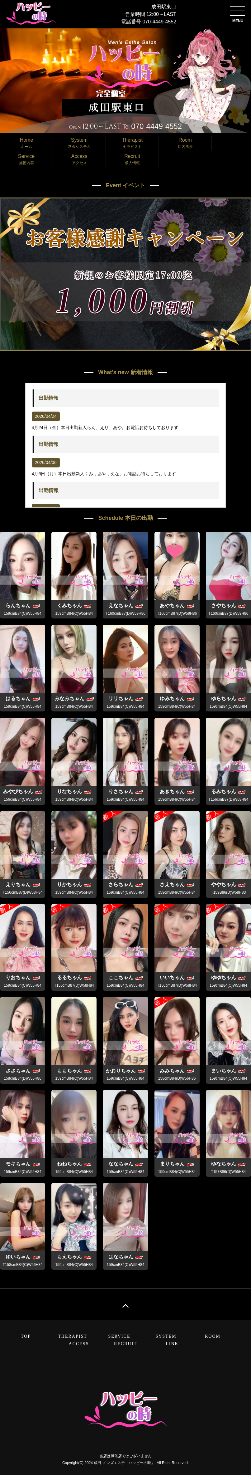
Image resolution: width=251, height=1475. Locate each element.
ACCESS (79, 1343)
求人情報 (132, 159)
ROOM (212, 1336)
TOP (26, 1336)
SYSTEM (165, 1336)
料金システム (79, 142)
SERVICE (119, 1336)
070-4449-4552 (159, 21)
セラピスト (132, 142)
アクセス (79, 159)
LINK (172, 1343)
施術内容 (26, 159)
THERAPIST (72, 1336)
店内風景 (185, 142)
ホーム (26, 142)
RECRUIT (125, 1343)
